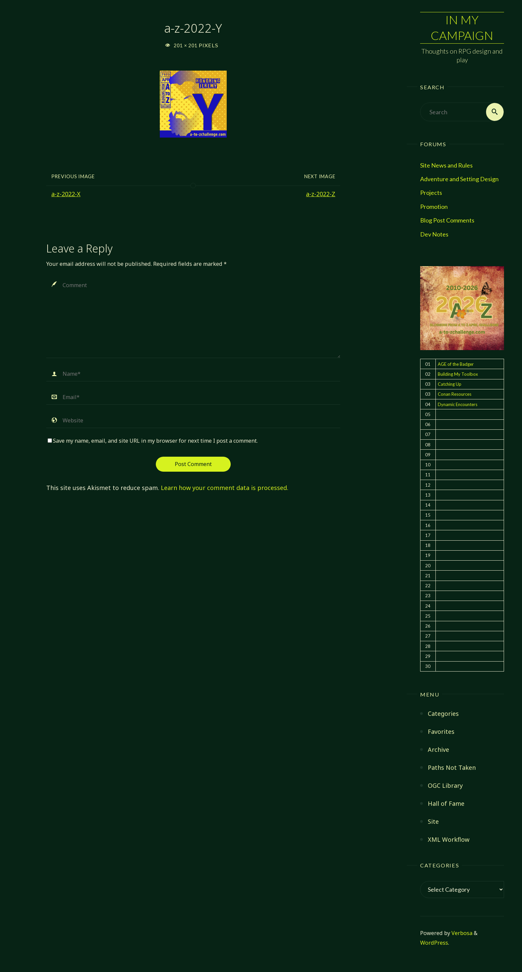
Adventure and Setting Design (459, 179)
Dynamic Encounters (457, 404)
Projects (431, 193)
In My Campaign (462, 28)
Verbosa (461, 933)
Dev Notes (434, 234)
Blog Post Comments (447, 220)
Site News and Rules (446, 165)
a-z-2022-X (66, 194)
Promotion (434, 206)
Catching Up (449, 384)
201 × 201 (186, 45)
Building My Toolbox (458, 374)
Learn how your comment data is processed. (224, 488)
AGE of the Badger (456, 364)
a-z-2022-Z (320, 194)
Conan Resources (454, 394)
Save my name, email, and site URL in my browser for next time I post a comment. (153, 440)
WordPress (434, 942)
